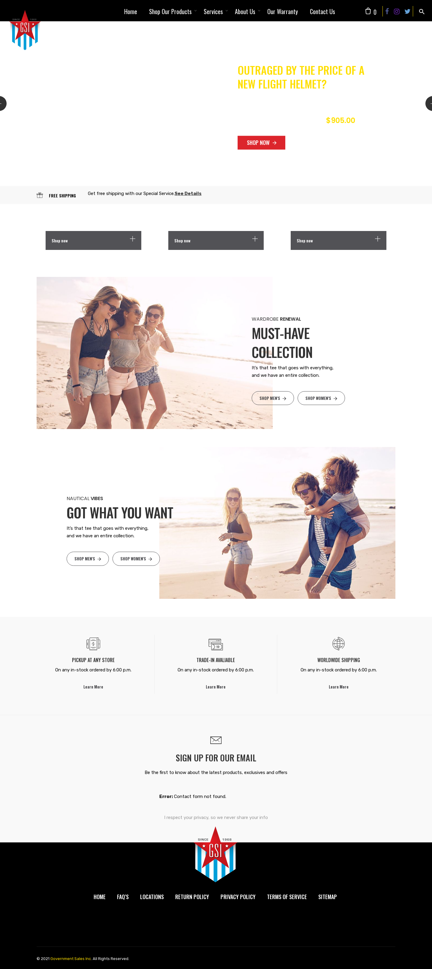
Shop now (60, 241)
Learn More (93, 687)
